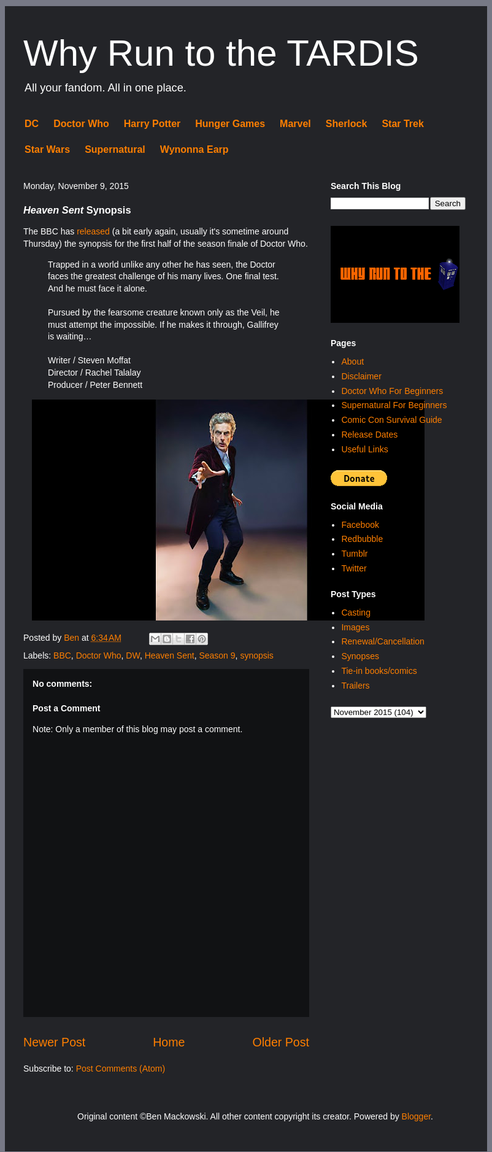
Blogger (416, 1116)
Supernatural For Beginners (394, 405)
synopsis (256, 655)
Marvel (295, 123)
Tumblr (354, 554)
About (352, 361)
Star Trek (402, 123)
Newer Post (54, 1042)
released (93, 231)
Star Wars (47, 149)
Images (355, 627)
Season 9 (217, 655)
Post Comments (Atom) (120, 1068)
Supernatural (115, 149)
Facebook (360, 525)
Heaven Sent (169, 655)
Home (169, 1042)
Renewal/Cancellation (382, 641)
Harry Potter (152, 123)
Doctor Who (81, 123)
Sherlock (346, 123)
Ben (73, 638)
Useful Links (364, 449)
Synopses (360, 656)
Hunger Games (230, 123)
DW (133, 655)
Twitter (353, 568)
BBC (62, 655)
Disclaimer (361, 376)
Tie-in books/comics (379, 671)
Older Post (280, 1042)
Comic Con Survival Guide (391, 420)
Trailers (355, 685)
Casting (355, 612)
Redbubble (362, 539)
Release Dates (369, 434)
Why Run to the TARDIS (221, 53)
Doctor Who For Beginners (392, 391)
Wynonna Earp (194, 149)
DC (32, 123)
